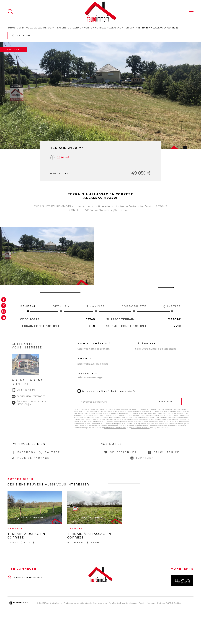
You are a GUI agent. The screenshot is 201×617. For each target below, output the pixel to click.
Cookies (177, 603)
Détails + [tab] (61, 308)
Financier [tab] (95, 308)
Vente (88, 28)
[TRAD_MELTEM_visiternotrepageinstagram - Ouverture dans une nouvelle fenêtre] (3, 311)
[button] (172, 287)
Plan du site (114, 603)
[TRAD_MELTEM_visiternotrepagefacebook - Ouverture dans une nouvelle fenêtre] (3, 299)
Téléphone (145, 343)
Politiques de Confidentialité (115, 428)
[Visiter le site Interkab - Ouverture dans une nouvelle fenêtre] (182, 580)
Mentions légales (129, 603)
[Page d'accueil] (100, 12)
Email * (84, 358)
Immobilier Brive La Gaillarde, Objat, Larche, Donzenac (44, 28)
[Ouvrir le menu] (190, 11)
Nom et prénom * (94, 343)
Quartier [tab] (172, 308)
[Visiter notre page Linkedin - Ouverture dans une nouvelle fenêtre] (3, 317)
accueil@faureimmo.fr (31, 396)
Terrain (129, 28)
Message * (87, 373)
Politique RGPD (164, 603)
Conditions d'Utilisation (140, 428)
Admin (142, 603)
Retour (21, 35)
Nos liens (151, 603)
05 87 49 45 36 (26, 389)
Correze (100, 28)
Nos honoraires (100, 603)
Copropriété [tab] (134, 308)
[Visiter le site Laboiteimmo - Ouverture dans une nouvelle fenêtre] (18, 603)
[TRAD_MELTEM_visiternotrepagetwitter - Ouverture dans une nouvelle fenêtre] (3, 305)
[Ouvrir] (10, 11)
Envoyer (167, 401)
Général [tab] (28, 308)
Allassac (115, 28)
